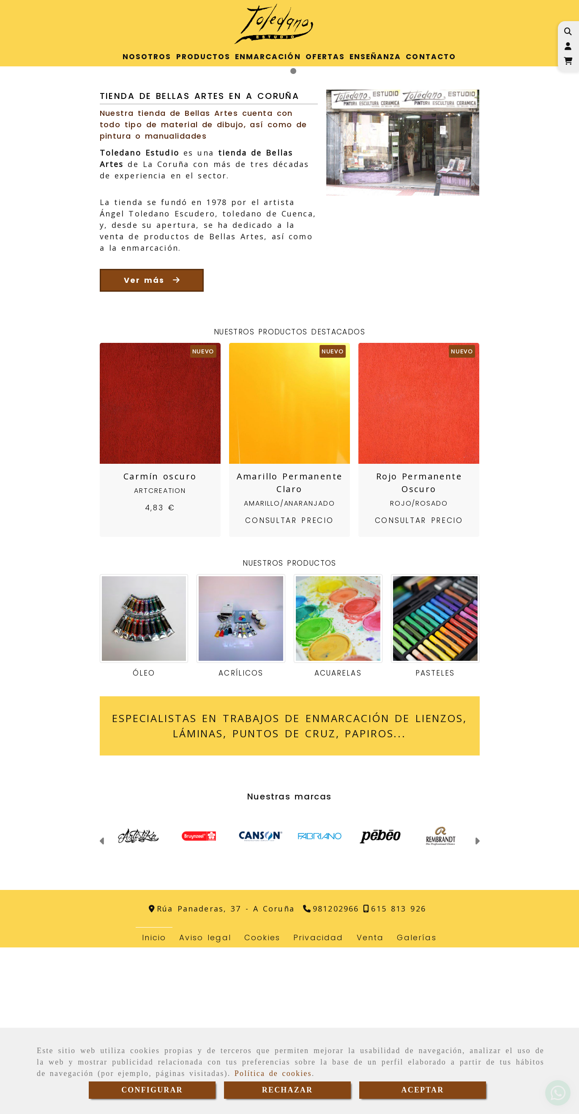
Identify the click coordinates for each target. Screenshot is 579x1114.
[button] (568, 46)
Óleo (144, 840)
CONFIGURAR (152, 1090)
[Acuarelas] (338, 785)
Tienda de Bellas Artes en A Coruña (200, 262)
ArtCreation (160, 657)
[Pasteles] (435, 785)
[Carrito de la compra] (568, 61)
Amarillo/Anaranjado (289, 670)
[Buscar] (568, 31)
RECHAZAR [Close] (287, 1090)
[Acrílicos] (241, 785)
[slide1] (286, 238)
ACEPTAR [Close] (422, 1090)
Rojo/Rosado (419, 670)
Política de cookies (273, 1073)
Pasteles (435, 840)
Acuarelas (337, 840)
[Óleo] (144, 785)
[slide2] (293, 238)
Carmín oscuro (160, 643)
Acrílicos (240, 840)
